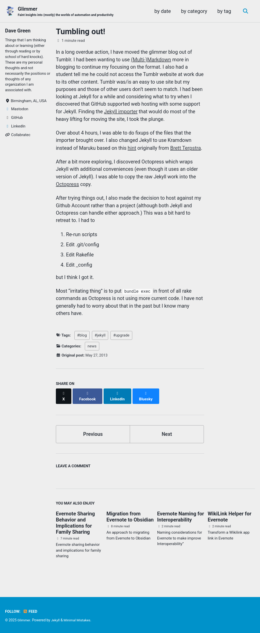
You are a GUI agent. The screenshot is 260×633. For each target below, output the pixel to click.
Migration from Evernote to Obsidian (130, 524)
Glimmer (67, 11)
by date (162, 11)
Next (166, 441)
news (92, 359)
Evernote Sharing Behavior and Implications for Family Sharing (75, 530)
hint (133, 150)
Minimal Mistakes (77, 620)
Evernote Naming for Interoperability (180, 524)
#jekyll (100, 348)
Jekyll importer (141, 113)
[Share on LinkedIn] (118, 406)
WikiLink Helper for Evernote (229, 524)
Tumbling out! (80, 31)
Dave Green (18, 31)
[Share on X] (64, 406)
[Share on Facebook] (88, 406)
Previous (93, 441)
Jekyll (55, 620)
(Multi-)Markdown (153, 60)
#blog (82, 348)
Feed (30, 611)
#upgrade (121, 348)
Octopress (67, 195)
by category (193, 11)
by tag (223, 11)
